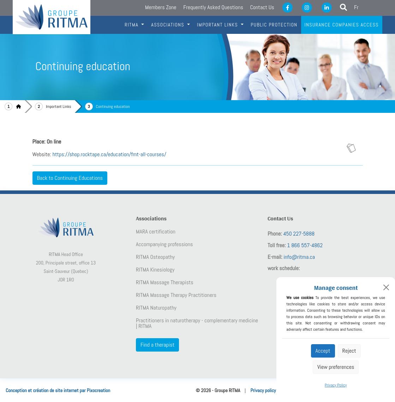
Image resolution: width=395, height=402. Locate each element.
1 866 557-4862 (305, 245)
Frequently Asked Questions (213, 7)
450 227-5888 (299, 233)
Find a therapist (157, 344)
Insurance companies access (342, 25)
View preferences (335, 367)
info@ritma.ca (299, 257)
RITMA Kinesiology (155, 270)
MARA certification (155, 231)
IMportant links (218, 25)
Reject (349, 350)
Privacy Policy (336, 385)
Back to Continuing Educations (70, 178)
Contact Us (262, 7)
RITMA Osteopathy (155, 257)
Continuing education (113, 106)
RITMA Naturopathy (156, 308)
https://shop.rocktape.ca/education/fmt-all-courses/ (109, 154)
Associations (168, 25)
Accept (323, 350)
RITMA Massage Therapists (164, 282)
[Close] (386, 287)
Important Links (58, 106)
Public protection (274, 25)
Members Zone (160, 7)
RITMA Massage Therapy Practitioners (176, 295)
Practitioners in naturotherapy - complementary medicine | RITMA (197, 323)
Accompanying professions (164, 244)
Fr (356, 7)
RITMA (132, 25)
